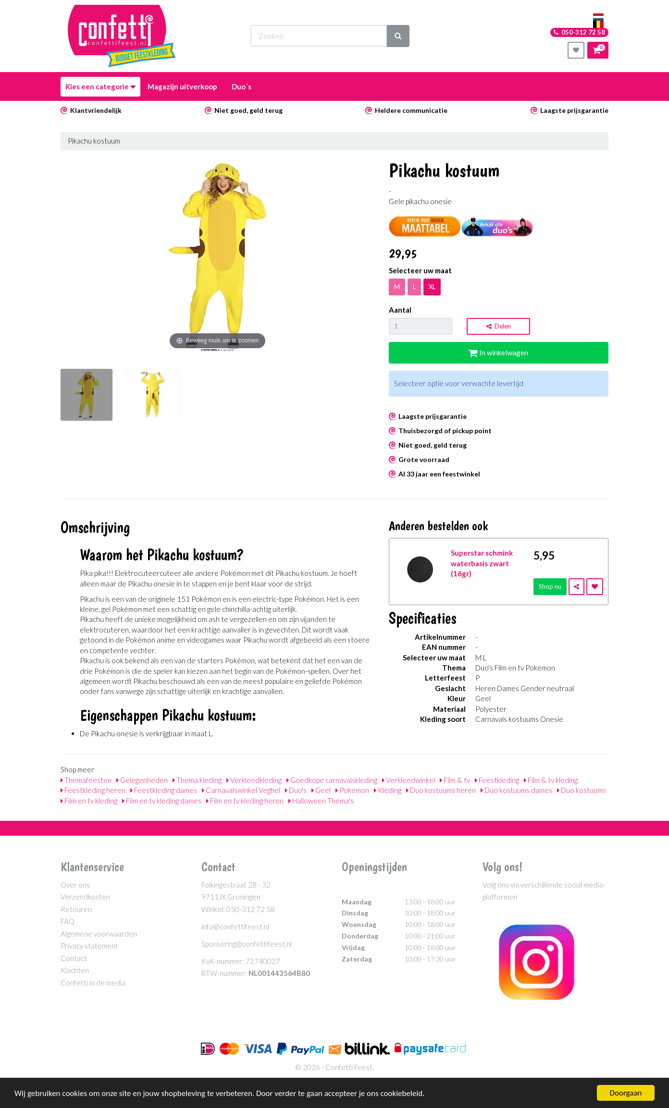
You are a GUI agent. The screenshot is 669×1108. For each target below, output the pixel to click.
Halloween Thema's (321, 800)
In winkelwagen (498, 352)
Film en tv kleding (89, 800)
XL (432, 287)
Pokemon (352, 790)
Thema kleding (197, 780)
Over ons (75, 884)
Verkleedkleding (254, 780)
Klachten (75, 970)
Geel (321, 790)
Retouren (76, 909)
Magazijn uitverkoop (182, 86)
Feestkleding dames (163, 790)
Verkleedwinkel (408, 780)
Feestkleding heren (93, 790)
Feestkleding (497, 780)
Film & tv (455, 780)
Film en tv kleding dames (161, 800)
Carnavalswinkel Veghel (241, 790)
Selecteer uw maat (420, 270)
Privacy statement (89, 945)
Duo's (296, 790)
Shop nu (550, 586)
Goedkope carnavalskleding (331, 780)
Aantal (400, 309)
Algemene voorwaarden (99, 933)
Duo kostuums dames (516, 790)
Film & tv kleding (551, 780)
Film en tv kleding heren (245, 800)
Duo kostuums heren (441, 790)
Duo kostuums (581, 790)
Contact (74, 958)
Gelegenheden (142, 780)
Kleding (387, 790)
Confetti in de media (93, 982)
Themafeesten (86, 780)
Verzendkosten (85, 896)
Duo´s (241, 86)
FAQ (67, 921)
